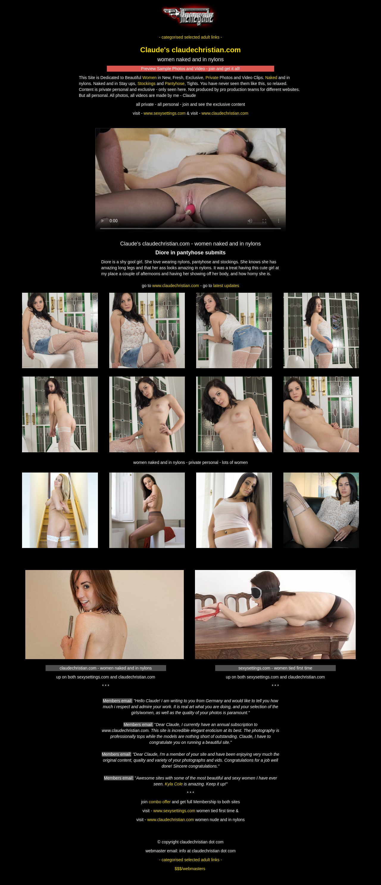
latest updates (226, 285)
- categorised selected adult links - (190, 37)
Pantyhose (175, 83)
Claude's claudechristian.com (190, 50)
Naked (271, 77)
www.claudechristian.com (225, 113)
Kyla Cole (174, 784)
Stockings (147, 83)
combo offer (160, 801)
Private (211, 77)
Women (149, 77)
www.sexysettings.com (164, 113)
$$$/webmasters (190, 868)
